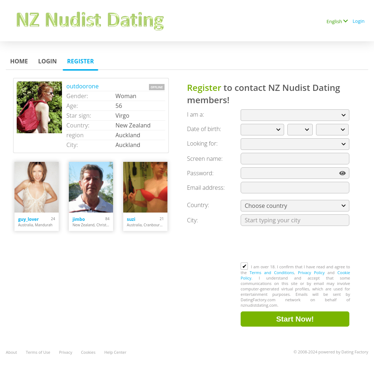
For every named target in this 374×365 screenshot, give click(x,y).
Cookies (88, 352)
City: (192, 220)
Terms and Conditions (272, 272)
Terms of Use (38, 352)
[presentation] (296, 245)
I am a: (195, 114)
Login (359, 21)
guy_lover (28, 219)
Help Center (115, 352)
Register (80, 61)
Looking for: (202, 143)
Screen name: (205, 159)
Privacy (65, 352)
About (11, 352)
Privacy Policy (311, 272)
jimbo (78, 219)
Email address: (206, 188)
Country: (198, 205)
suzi (131, 219)
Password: (200, 173)
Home (19, 61)
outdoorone (82, 86)
